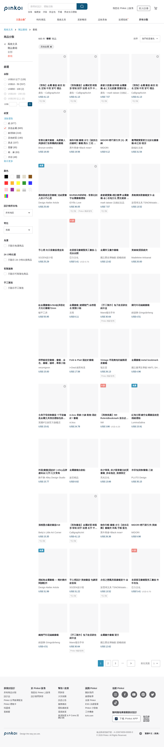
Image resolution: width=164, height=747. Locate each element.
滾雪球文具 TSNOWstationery (146, 202)
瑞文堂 (103, 367)
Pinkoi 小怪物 (91, 708)
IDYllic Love (75, 202)
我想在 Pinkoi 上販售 (123, 8)
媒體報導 (89, 696)
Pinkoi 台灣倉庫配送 (13, 700)
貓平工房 (42, 312)
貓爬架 (37, 12)
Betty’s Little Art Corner (49, 532)
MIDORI (104, 147)
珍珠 (30, 12)
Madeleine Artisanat (141, 257)
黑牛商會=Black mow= (81, 147)
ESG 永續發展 (91, 704)
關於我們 (89, 692)
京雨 (72, 312)
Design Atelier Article (48, 202)
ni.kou (72, 422)
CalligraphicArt (52, 92)
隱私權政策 (63, 708)
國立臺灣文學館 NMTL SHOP (146, 367)
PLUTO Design (139, 477)
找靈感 (7, 708)
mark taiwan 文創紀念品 (119, 92)
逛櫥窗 (7, 712)
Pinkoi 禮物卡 (10, 704)
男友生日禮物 (70, 12)
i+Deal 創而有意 (78, 367)
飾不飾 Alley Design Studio (51, 477)
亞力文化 (74, 257)
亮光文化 (104, 477)
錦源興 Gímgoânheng (142, 312)
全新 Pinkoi (90, 700)
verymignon (44, 367)
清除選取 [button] (8, 118)
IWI (102, 422)
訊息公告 (62, 700)
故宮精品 (74, 477)
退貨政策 (62, 712)
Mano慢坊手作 (107, 312)
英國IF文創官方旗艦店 (49, 422)
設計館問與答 (37, 696)
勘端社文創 (137, 147)
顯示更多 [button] (8, 161)
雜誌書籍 (22, 29)
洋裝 (45, 12)
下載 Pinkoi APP (126, 718)
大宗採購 (62, 696)
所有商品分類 (10, 692)
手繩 (60, 12)
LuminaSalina (138, 422)
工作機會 (89, 712)
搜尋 (82, 6)
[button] (30, 104)
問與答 (61, 692)
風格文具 (8, 29)
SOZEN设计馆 (45, 257)
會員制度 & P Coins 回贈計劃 (68, 716)
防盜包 (52, 12)
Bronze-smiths (45, 147)
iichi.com (89, 716)
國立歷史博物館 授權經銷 (113, 257)
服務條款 (62, 704)
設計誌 (7, 696)
